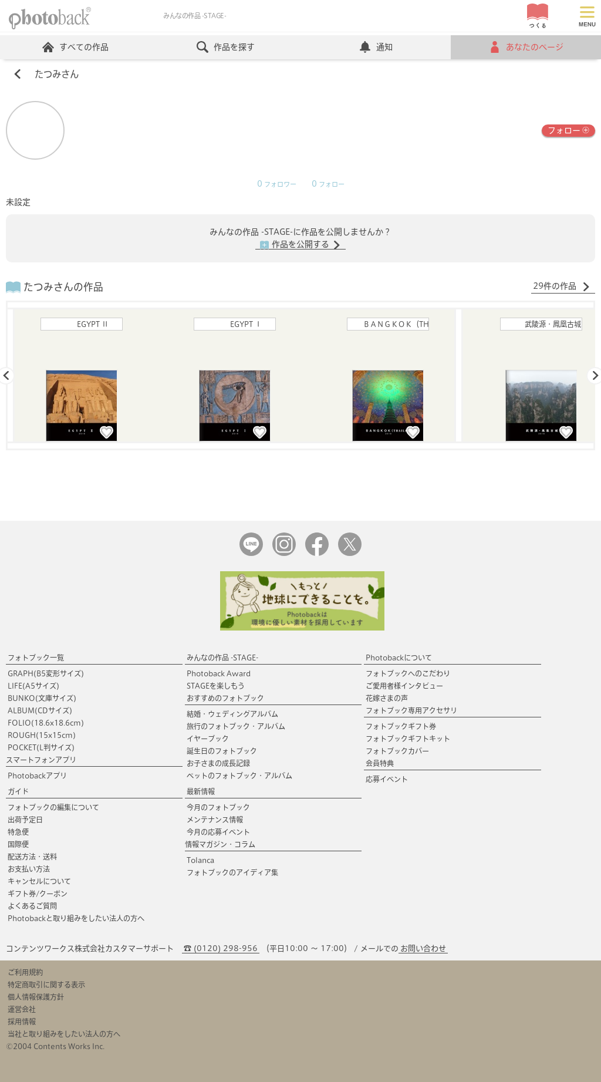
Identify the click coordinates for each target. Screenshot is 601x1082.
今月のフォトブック (218, 807)
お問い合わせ (423, 948)
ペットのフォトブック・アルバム (239, 775)
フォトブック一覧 (36, 657)
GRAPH (46, 673)
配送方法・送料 (32, 856)
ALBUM (40, 710)
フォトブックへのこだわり (408, 673)
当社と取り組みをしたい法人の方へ (64, 1033)
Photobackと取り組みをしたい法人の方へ (76, 918)
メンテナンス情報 (215, 819)
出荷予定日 (25, 819)
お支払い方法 (29, 868)
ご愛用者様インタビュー (404, 685)
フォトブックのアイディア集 (232, 872)
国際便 (18, 844)
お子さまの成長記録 (218, 763)
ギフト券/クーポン (37, 893)
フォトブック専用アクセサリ (411, 710)
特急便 (18, 831)
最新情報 (201, 791)
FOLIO (46, 722)
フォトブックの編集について (53, 807)
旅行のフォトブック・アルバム (236, 726)
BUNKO (42, 698)
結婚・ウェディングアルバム (232, 713)
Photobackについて (399, 657)
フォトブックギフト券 (401, 726)
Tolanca (200, 860)
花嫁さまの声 (387, 698)
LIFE (33, 685)
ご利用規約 (25, 972)
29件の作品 (561, 286)
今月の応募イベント (218, 831)
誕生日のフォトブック (222, 750)
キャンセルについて (39, 881)
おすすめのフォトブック (225, 698)
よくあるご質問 (32, 905)
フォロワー (276, 184)
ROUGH (42, 735)
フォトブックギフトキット (408, 738)
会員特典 (380, 763)
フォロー (568, 129)
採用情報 (22, 1021)
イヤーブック (208, 738)
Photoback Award (219, 673)
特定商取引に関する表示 (46, 984)
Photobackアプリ (37, 775)
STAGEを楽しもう (216, 685)
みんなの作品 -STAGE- (222, 657)
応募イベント (387, 779)
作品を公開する (300, 245)
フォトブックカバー (397, 750)
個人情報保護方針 (36, 996)
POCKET (41, 747)
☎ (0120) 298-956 (221, 948)
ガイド (18, 791)
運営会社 (22, 1009)
